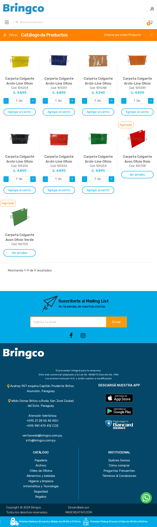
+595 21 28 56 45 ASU (40, 420)
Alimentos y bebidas (41, 476)
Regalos (40, 496)
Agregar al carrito (19, 112)
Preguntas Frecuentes (119, 471)
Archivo (41, 465)
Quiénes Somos (119, 460)
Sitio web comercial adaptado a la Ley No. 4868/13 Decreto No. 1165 (79, 374)
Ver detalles (137, 174)
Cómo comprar (119, 465)
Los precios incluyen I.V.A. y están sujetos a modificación (78, 378)
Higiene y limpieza (40, 481)
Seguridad (41, 491)
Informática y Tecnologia (40, 486)
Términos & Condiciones (119, 476)
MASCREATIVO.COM (78, 512)
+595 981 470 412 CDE (40, 426)
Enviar (116, 322)
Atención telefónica (40, 416)
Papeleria (41, 460)
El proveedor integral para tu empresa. (78, 370)
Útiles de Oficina (40, 471)
